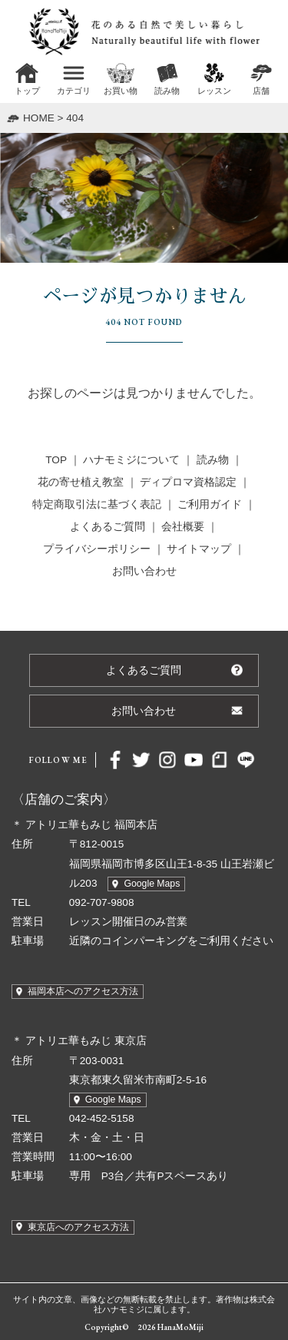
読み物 (213, 460)
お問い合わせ (144, 571)
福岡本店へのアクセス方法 (83, 991)
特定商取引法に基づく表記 (96, 504)
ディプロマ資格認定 (188, 482)
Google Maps (152, 883)
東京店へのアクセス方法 (78, 1227)
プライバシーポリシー (97, 549)
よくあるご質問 (107, 526)
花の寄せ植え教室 (81, 482)
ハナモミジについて (131, 460)
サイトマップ (199, 549)
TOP (55, 460)
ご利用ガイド (209, 504)
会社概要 (182, 526)
